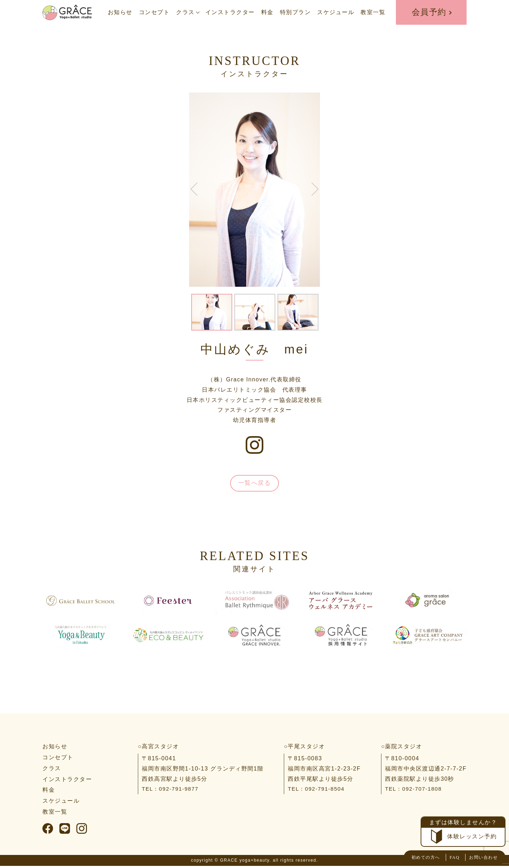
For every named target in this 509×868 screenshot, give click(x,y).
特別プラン (295, 12)
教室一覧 (373, 12)
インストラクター (230, 12)
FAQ (445, 857)
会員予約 (429, 12)
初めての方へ (410, 857)
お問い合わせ (479, 857)
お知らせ (120, 12)
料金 (267, 12)
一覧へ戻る (254, 484)
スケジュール (335, 12)
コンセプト (154, 12)
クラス (185, 12)
